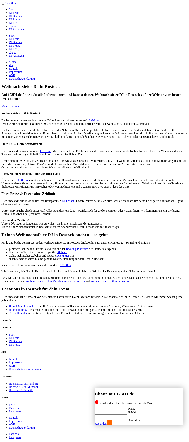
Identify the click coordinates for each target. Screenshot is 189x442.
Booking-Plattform (77, 248)
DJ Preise (14, 19)
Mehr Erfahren (10, 106)
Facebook (14, 408)
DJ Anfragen (16, 29)
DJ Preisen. (68, 200)
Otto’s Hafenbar (18, 313)
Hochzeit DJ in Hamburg (23, 383)
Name (131, 407)
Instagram (15, 411)
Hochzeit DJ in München (23, 387)
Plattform (22, 180)
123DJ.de (93, 120)
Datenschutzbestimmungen (25, 369)
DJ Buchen (15, 16)
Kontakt (13, 68)
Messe (12, 61)
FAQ (12, 404)
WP (11, 65)
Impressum (15, 71)
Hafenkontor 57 (18, 309)
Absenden (101, 423)
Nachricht (138, 420)
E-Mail (132, 411)
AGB (12, 75)
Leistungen (62, 255)
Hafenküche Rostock (21, 306)
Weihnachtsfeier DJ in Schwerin (110, 281)
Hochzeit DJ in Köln (21, 390)
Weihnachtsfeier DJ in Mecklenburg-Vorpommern (55, 281)
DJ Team (14, 12)
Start (11, 9)
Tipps (12, 26)
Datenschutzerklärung (22, 78)
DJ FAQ (14, 22)
